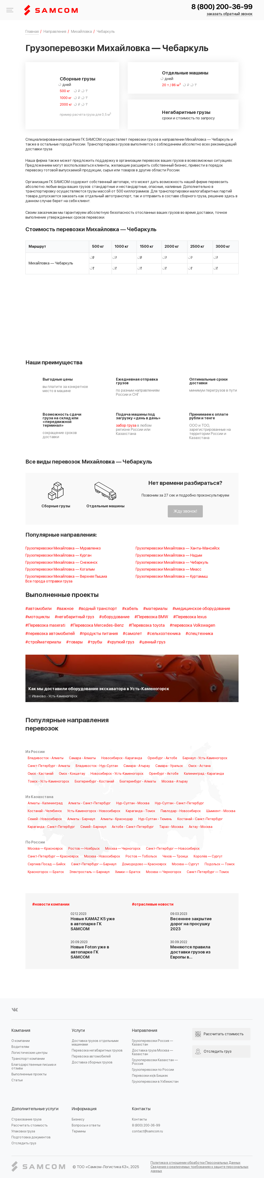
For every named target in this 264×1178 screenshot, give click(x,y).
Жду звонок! (185, 511)
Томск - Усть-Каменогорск (48, 782)
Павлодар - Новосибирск (181, 811)
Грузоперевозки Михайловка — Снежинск (61, 562)
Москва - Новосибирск (102, 856)
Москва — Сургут (185, 864)
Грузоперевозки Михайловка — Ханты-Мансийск (178, 548)
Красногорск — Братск (46, 872)
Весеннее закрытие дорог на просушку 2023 (191, 924)
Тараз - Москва (171, 827)
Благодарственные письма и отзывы (33, 1066)
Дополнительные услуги (34, 1109)
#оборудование (114, 617)
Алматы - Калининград (45, 803)
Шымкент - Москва (220, 811)
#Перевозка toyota (147, 625)
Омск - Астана (199, 766)
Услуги (78, 1030)
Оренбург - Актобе (162, 758)
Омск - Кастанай (40, 774)
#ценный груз (152, 642)
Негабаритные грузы (186, 112)
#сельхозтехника (164, 633)
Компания (20, 1030)
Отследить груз (23, 1143)
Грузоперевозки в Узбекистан (155, 1081)
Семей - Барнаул (93, 827)
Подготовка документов (31, 1137)
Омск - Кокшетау (72, 774)
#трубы (95, 642)
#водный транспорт (98, 608)
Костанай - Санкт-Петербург (200, 819)
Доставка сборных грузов (92, 1062)
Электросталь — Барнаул (89, 872)
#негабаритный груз (74, 617)
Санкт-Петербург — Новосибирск (173, 849)
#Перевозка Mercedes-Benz (97, 625)
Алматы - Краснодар (117, 819)
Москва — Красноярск (45, 849)
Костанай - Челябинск (45, 811)
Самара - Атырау (137, 766)
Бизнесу (78, 1119)
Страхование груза (26, 1119)
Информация (84, 1109)
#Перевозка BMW (151, 617)
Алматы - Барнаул (81, 819)
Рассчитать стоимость (29, 1125)
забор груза (126, 425)
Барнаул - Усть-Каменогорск (205, 758)
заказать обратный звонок (230, 14)
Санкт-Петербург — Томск (208, 872)
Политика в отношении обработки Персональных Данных (195, 1162)
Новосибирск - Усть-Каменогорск (117, 774)
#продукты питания (99, 633)
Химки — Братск (127, 872)
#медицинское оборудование (201, 608)
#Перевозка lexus (190, 617)
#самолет (132, 633)
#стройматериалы (43, 642)
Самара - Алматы (82, 758)
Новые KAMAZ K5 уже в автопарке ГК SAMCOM (93, 924)
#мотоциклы (37, 617)
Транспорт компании (28, 1058)
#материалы (155, 608)
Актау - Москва (200, 827)
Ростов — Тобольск (141, 856)
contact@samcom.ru (147, 1131)
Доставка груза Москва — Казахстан (152, 1052)
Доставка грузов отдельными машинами (95, 1042)
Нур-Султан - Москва (132, 803)
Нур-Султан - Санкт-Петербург (179, 803)
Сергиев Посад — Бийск (47, 864)
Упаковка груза (23, 1131)
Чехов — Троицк (175, 856)
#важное (65, 608)
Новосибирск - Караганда (121, 758)
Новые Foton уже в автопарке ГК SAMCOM (90, 952)
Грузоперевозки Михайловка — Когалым (60, 569)
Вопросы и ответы (86, 1125)
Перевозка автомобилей (91, 1056)
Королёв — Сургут (208, 856)
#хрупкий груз (120, 642)
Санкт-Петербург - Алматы (49, 766)
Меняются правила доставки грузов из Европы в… (190, 952)
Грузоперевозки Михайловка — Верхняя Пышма (66, 576)
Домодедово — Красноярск (144, 864)
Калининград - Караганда (204, 774)
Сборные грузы (77, 79)
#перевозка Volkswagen (192, 625)
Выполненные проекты (29, 1074)
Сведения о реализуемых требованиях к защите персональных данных (199, 1168)
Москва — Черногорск (122, 849)
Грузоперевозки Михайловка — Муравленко (63, 548)
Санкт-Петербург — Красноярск (53, 856)
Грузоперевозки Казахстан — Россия (155, 1062)
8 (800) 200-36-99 (222, 7)
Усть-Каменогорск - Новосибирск (93, 811)
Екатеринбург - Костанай (94, 782)
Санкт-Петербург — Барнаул (93, 864)
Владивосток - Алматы (45, 758)
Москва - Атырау (175, 782)
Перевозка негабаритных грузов (97, 1050)
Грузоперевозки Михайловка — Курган (58, 555)
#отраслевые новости (152, 904)
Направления (144, 1030)
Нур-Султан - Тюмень (155, 819)
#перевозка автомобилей (50, 633)
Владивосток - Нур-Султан (97, 766)
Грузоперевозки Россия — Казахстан (152, 1042)
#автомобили (38, 608)
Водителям (20, 1046)
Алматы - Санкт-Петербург (89, 803)
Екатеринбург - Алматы (138, 782)
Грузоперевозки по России (153, 1069)
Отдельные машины (185, 73)
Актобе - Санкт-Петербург (133, 827)
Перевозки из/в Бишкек (150, 1075)
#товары (74, 642)
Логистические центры (29, 1052)
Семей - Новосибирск (45, 819)
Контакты (141, 1109)
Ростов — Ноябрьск (84, 849)
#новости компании (50, 904)
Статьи (17, 1080)
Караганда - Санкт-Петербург (51, 827)
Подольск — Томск (220, 864)
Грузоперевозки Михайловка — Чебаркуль (172, 562)
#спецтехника (199, 633)
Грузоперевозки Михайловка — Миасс (168, 569)
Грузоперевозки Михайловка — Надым (169, 555)
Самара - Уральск (169, 766)
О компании (20, 1040)
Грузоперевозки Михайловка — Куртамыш (172, 576)
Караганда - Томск (140, 811)
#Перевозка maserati (45, 625)
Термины (79, 1131)
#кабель (130, 608)
